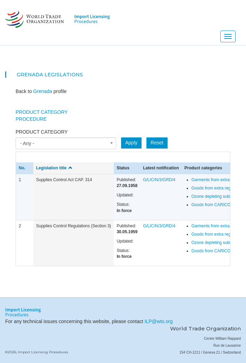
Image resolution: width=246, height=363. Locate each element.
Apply (131, 142)
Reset (157, 142)
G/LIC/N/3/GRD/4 (159, 179)
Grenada (30, 74)
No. (22, 168)
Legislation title (54, 168)
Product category (42, 132)
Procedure (31, 119)
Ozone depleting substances (218, 196)
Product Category (42, 112)
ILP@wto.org (159, 321)
